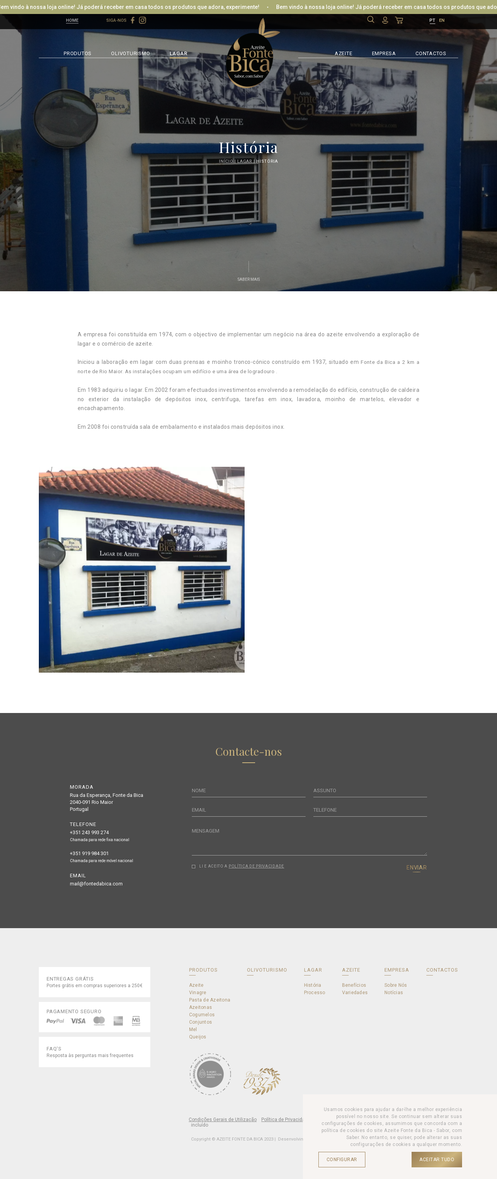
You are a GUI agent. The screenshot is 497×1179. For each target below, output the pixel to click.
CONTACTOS (431, 53)
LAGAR (179, 53)
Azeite (196, 985)
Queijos (198, 1037)
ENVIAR (417, 867)
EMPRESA (384, 53)
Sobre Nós (395, 985)
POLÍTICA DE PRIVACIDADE (256, 866)
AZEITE (344, 53)
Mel (193, 1029)
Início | (228, 161)
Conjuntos (200, 1022)
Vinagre (198, 992)
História (267, 161)
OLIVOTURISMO (130, 53)
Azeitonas (200, 1007)
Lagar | (246, 161)
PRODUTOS (78, 53)
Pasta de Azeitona (209, 1000)
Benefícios (354, 985)
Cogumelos (202, 1014)
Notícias (393, 992)
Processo (314, 992)
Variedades (355, 992)
